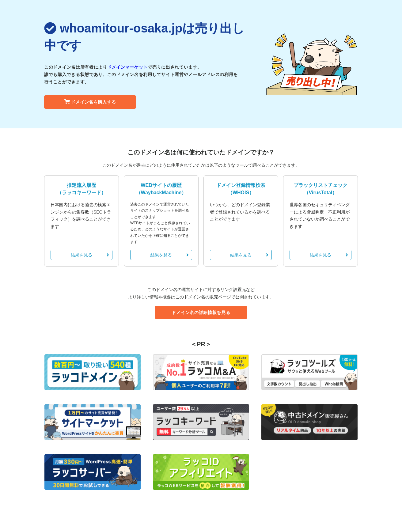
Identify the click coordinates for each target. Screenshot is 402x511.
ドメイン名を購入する (90, 102)
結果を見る (90, 254)
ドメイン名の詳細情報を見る (201, 312)
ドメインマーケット (127, 67)
